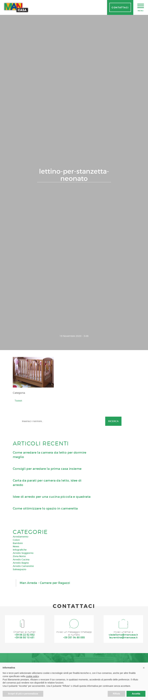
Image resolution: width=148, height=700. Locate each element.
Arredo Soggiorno (23, 645)
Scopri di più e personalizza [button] (23, 693)
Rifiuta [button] (116, 693)
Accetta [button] (136, 693)
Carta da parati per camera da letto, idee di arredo (47, 575)
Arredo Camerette (23, 658)
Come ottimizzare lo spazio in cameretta (45, 601)
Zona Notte (19, 648)
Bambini (18, 635)
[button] (143, 667)
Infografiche (20, 641)
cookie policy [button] (32, 676)
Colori (16, 632)
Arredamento (20, 628)
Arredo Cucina (21, 651)
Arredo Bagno (21, 655)
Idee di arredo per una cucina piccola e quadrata (51, 589)
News (16, 638)
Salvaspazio (19, 661)
